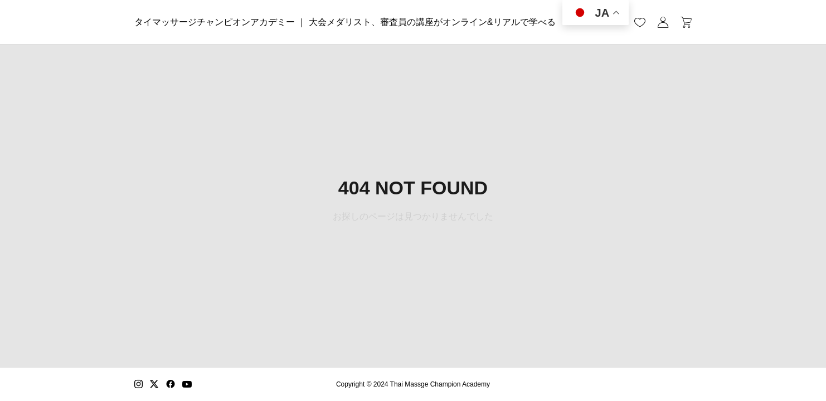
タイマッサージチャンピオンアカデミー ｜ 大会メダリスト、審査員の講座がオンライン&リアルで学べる (345, 22)
